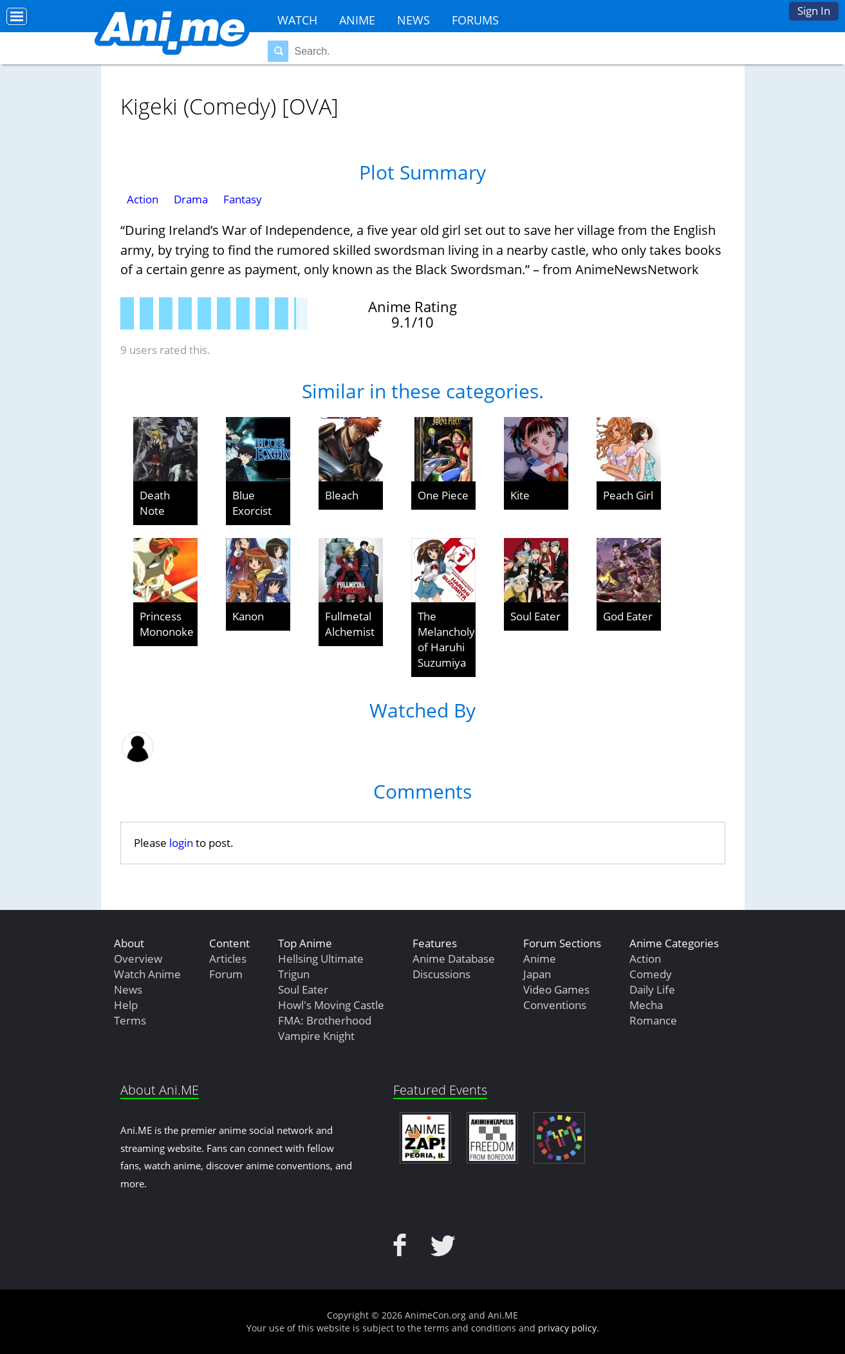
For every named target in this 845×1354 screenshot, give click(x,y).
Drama (191, 199)
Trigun (294, 974)
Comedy (650, 974)
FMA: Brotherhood (324, 1020)
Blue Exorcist (252, 503)
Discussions (441, 974)
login (181, 842)
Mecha (646, 1004)
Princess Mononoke (167, 624)
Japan (537, 974)
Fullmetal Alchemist (350, 624)
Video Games (556, 989)
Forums (475, 20)
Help (126, 1004)
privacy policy (567, 1328)
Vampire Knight (316, 1035)
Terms (130, 1020)
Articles (227, 958)
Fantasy (242, 199)
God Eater (628, 616)
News (413, 20)
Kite (520, 495)
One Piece (443, 495)
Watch (297, 20)
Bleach (341, 495)
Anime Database (454, 958)
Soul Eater (535, 616)
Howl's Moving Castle (331, 1004)
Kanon (248, 616)
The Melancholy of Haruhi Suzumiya (446, 639)
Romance (653, 1020)
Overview (138, 958)
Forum (226, 974)
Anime (357, 20)
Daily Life (652, 989)
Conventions (554, 1004)
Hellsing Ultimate (321, 958)
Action (142, 199)
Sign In (813, 10)
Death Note (155, 503)
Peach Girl (628, 495)
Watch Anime (147, 974)
